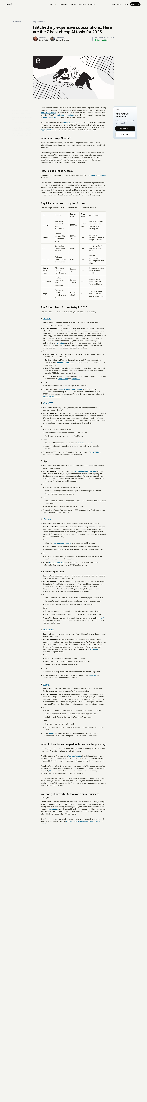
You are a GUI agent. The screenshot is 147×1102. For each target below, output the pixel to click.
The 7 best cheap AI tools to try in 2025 (21, 122)
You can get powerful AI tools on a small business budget (21, 133)
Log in (126, 4)
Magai (46, 684)
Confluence (76, 379)
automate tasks (53, 809)
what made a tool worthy (96, 175)
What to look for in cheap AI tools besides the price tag (21, 128)
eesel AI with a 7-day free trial (70, 389)
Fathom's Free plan (56, 562)
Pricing (73, 4)
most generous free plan (62, 543)
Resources (92, 4)
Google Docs (63, 379)
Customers (82, 4)
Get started (135, 4)
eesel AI (47, 318)
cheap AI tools (68, 122)
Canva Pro (101, 618)
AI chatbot (60, 343)
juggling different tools (51, 117)
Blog (34, 21)
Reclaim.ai (48, 629)
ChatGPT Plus (94, 452)
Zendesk (59, 362)
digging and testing (48, 130)
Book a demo (116, 4)
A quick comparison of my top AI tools (22, 117)
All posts (17, 21)
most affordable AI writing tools (84, 471)
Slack (51, 771)
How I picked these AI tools (21, 112)
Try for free (125, 129)
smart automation (94, 649)
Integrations (64, 4)
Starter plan (92, 675)
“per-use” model (74, 756)
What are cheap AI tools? (20, 109)
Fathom (47, 519)
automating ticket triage (52, 397)
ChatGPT (48, 403)
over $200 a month (48, 113)
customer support (85, 443)
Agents (53, 4)
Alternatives (41, 21)
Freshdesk (70, 362)
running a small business (65, 115)
